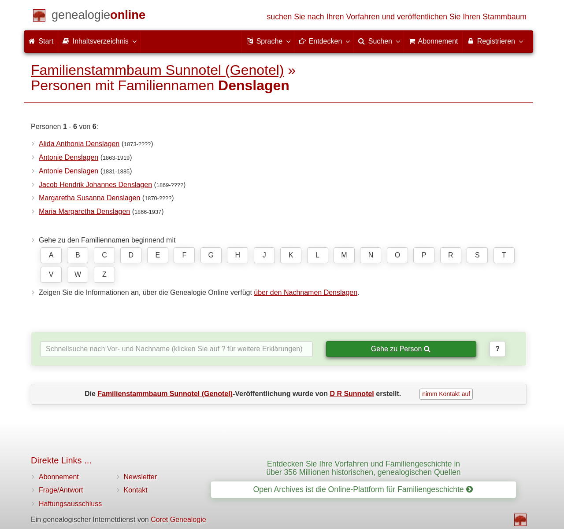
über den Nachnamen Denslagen (305, 292)
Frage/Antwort (61, 490)
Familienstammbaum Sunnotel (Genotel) (157, 70)
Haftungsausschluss (70, 503)
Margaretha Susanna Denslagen (89, 198)
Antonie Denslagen (68, 157)
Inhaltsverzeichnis (99, 41)
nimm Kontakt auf (446, 393)
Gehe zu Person (400, 349)
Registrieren (494, 41)
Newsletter (140, 477)
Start (41, 41)
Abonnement (59, 477)
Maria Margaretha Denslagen (84, 211)
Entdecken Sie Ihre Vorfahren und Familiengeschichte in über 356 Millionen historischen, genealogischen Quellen (363, 468)
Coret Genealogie (178, 519)
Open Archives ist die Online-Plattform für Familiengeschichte (362, 489)
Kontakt (136, 490)
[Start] (98, 16)
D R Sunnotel (352, 393)
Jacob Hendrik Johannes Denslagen (95, 184)
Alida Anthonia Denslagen (79, 143)
